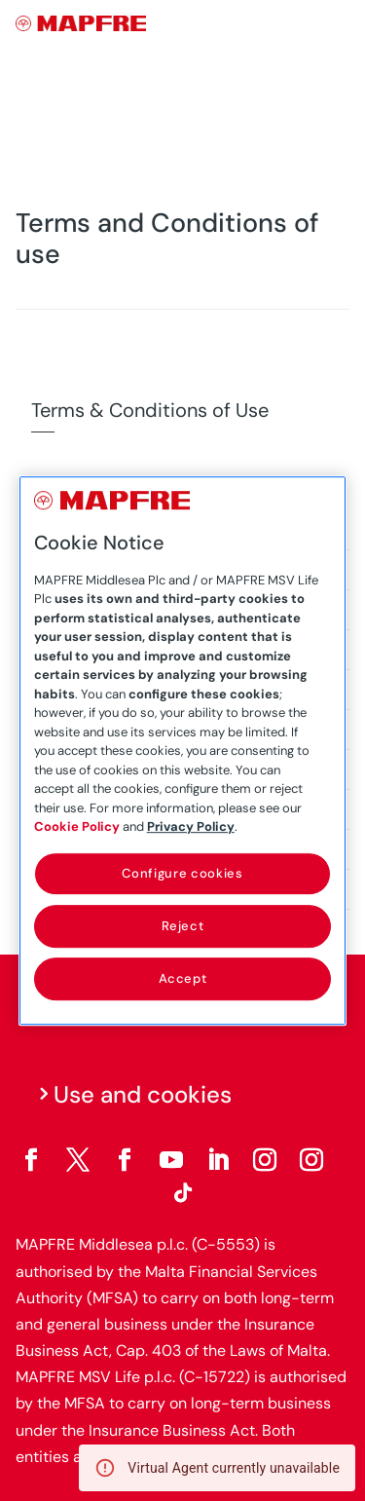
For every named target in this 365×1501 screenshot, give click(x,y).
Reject (183, 926)
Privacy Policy (191, 826)
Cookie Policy (77, 826)
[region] (182, 751)
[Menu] (336, 24)
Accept (183, 978)
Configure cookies (182, 873)
